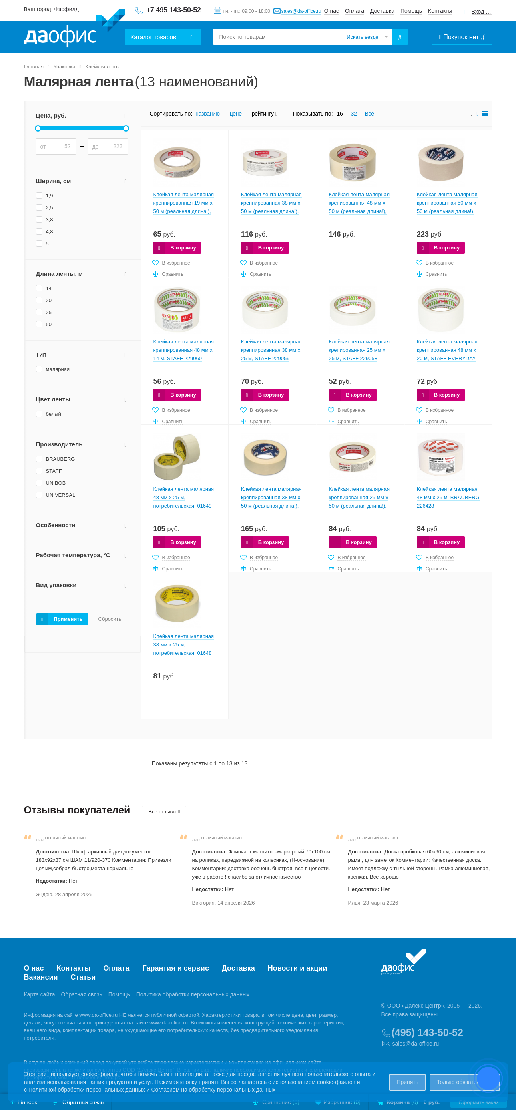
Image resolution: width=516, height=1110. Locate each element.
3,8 (49, 220)
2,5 (49, 208)
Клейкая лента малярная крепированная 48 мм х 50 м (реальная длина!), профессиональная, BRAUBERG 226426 (359, 211)
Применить (68, 619)
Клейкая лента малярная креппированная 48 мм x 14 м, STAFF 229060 (183, 350)
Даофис (74, 28)
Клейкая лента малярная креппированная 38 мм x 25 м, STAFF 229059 (271, 350)
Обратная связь (81, 994)
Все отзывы (164, 812)
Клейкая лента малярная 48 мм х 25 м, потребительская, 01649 (183, 497)
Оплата (354, 11)
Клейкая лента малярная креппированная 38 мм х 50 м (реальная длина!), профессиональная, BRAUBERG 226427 (271, 211)
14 (49, 288)
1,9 (49, 196)
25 (49, 312)
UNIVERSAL (61, 495)
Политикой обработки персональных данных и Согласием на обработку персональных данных (151, 1089)
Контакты (440, 11)
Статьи (83, 977)
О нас (331, 11)
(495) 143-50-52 (427, 1032)
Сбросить (110, 619)
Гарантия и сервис (175, 968)
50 (49, 324)
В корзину (183, 248)
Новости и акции (297, 968)
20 (49, 300)
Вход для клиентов (482, 12)
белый (53, 414)
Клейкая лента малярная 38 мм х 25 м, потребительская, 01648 (183, 644)
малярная (58, 369)
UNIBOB (56, 483)
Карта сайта (39, 994)
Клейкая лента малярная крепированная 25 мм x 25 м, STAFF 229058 (359, 350)
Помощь (411, 11)
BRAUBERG (60, 459)
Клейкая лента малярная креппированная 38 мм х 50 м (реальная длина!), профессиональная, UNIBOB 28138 (271, 506)
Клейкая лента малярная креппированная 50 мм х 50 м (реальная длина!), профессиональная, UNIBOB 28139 (447, 211)
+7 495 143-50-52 (173, 10)
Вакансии (41, 977)
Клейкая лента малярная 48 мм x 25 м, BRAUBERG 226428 (448, 497)
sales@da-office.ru (301, 11)
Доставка (382, 11)
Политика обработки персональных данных (192, 994)
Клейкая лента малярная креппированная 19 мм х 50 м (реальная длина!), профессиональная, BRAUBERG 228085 (183, 211)
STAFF (54, 471)
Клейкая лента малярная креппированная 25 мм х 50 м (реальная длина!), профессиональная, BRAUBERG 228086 (359, 506)
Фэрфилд (66, 9)
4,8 (49, 232)
